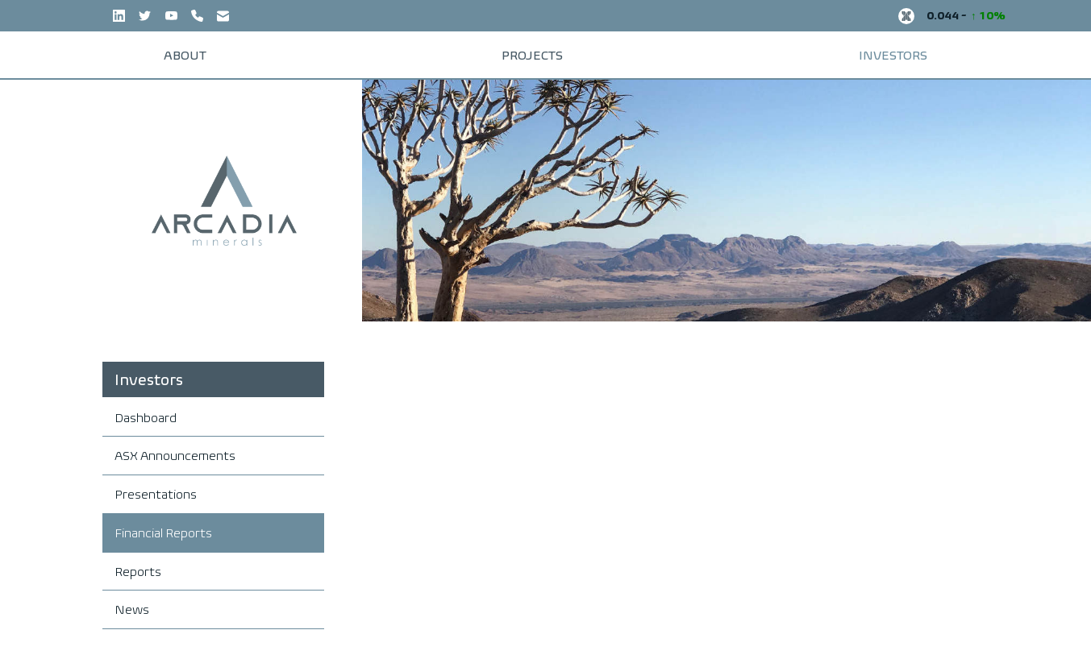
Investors (846, 49)
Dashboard (146, 407)
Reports (138, 561)
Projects (533, 49)
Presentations (156, 483)
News (132, 599)
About (231, 49)
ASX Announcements (175, 445)
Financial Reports (163, 522)
